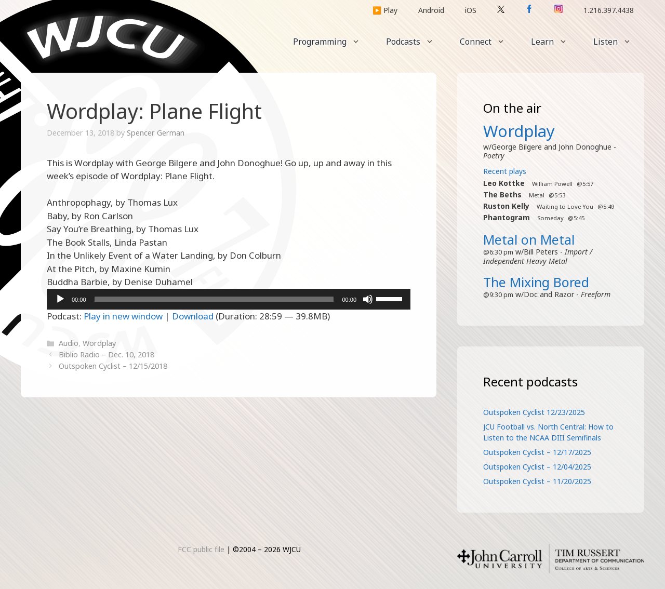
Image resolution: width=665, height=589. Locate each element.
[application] (228, 299)
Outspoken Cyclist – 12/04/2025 (537, 467)
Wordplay (99, 343)
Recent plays (504, 171)
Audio (68, 343)
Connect (489, 41)
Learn (555, 41)
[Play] (60, 299)
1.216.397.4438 (608, 10)
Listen (618, 41)
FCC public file (201, 549)
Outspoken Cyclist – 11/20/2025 (537, 481)
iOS (470, 10)
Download (193, 316)
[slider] (214, 299)
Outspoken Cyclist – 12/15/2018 (113, 366)
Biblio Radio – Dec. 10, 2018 (106, 354)
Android (431, 10)
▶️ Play (385, 10)
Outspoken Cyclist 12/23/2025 (534, 412)
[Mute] (368, 299)
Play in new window (123, 316)
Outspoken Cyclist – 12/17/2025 (537, 452)
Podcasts (416, 41)
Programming (333, 41)
